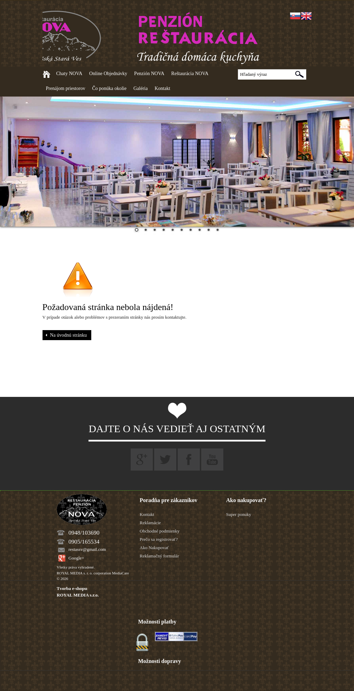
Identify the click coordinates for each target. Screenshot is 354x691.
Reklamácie (150, 522)
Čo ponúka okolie (109, 88)
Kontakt (162, 88)
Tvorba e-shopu (72, 588)
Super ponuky (238, 514)
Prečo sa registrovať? (159, 539)
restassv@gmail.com (87, 549)
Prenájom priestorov (65, 88)
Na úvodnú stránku (68, 335)
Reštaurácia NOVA (189, 73)
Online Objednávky (108, 73)
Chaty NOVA (69, 73)
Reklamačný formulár (159, 555)
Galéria (140, 88)
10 (217, 230)
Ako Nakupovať (154, 547)
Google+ (76, 558)
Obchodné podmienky (159, 531)
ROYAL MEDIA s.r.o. (78, 595)
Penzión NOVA (149, 73)
